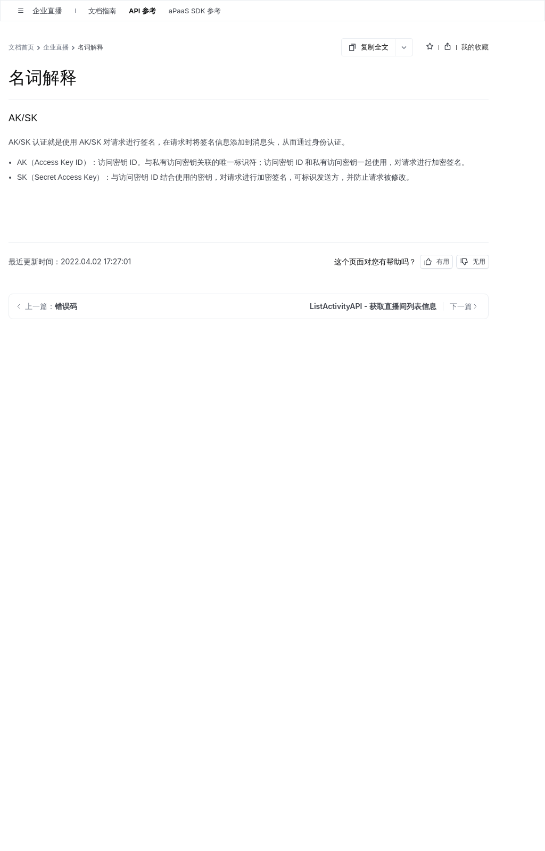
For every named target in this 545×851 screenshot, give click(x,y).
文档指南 (102, 10)
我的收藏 (475, 47)
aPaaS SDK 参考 (195, 10)
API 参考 (142, 10)
